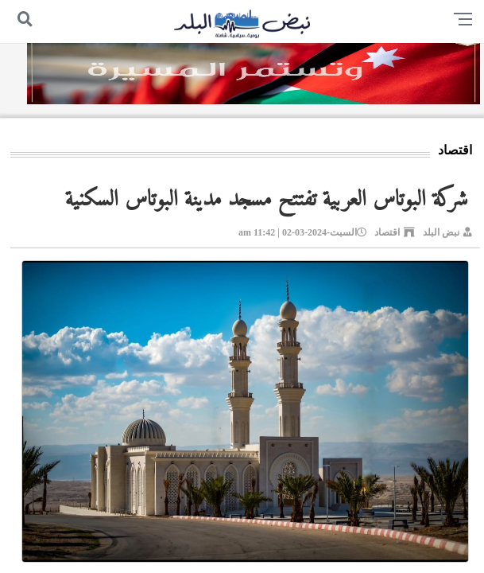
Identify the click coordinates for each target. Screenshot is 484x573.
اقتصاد (387, 232)
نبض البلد (441, 232)
